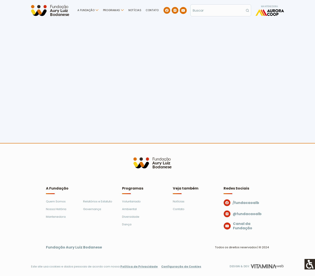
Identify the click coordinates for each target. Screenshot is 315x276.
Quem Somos (56, 201)
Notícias (134, 10)
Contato (152, 10)
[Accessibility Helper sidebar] (309, 264)
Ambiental (129, 209)
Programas (111, 10)
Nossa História (56, 209)
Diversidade (130, 217)
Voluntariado (131, 201)
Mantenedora (56, 217)
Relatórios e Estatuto (97, 201)
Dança (126, 224)
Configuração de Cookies (181, 266)
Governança (92, 209)
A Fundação (85, 10)
